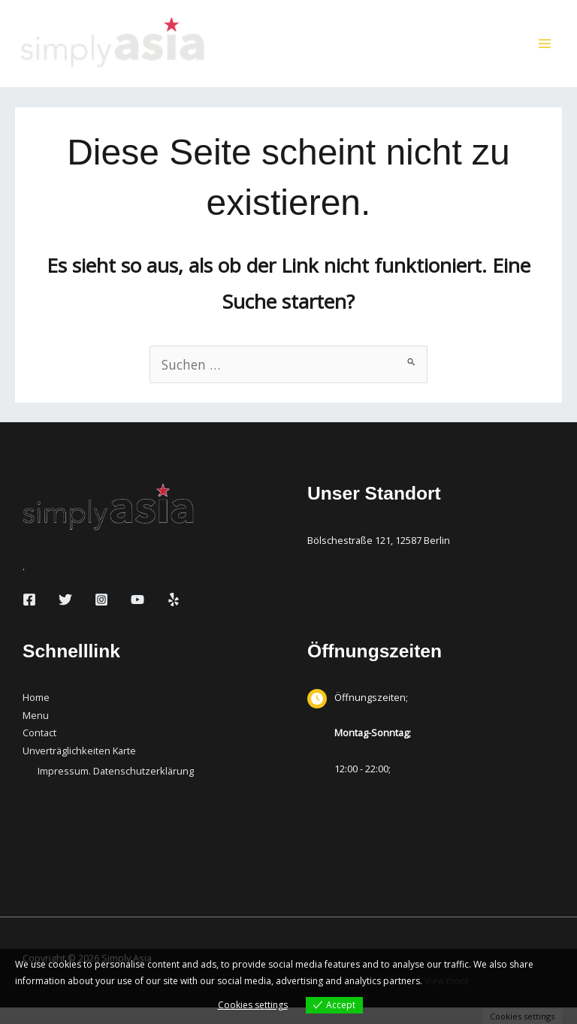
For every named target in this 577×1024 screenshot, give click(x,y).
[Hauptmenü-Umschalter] (544, 52)
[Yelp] (173, 616)
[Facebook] (29, 616)
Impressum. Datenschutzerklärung (116, 787)
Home (36, 713)
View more (447, 980)
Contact (39, 749)
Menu (36, 731)
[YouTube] (137, 616)
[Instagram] (101, 616)
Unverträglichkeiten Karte (79, 767)
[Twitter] (65, 616)
